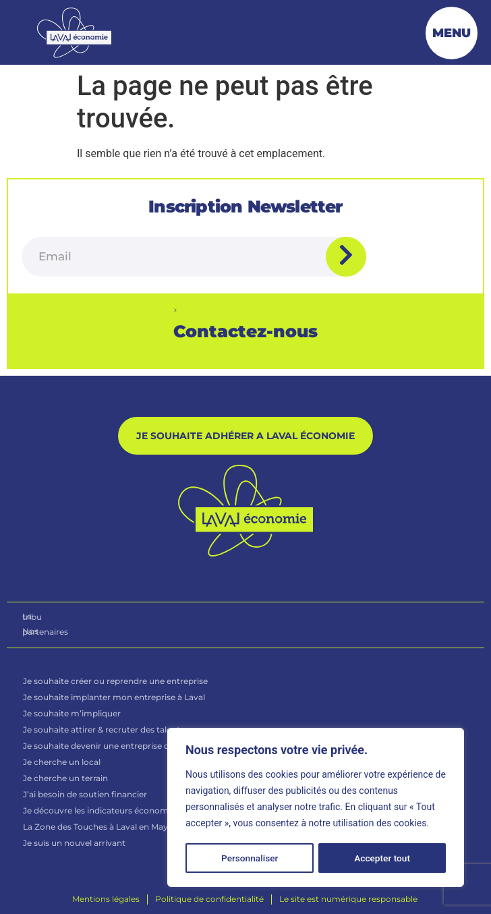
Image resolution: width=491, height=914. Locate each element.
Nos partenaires (54, 633)
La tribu (37, 619)
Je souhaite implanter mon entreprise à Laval (114, 699)
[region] (315, 808)
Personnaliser (250, 858)
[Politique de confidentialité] (209, 901)
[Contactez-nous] (175, 310)
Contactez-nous (245, 331)
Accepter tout (382, 858)
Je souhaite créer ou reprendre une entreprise (115, 683)
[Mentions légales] (106, 901)
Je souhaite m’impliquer (72, 715)
